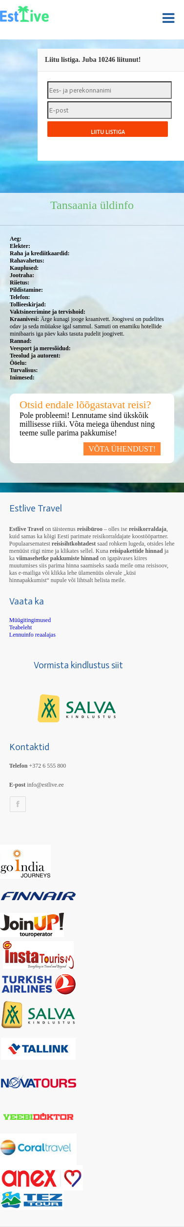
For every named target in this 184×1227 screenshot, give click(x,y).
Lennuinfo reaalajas (32, 634)
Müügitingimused (30, 620)
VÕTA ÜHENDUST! (122, 449)
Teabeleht (20, 627)
